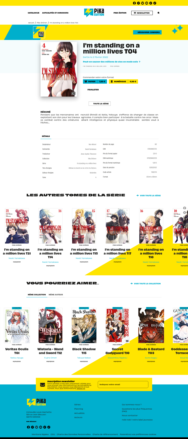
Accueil (31, 22)
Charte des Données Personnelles (74, 434)
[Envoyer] (145, 384)
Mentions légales (40, 434)
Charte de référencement (105, 434)
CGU (53, 434)
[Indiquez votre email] (120, 384)
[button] (142, 13)
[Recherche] (159, 13)
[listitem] (134, 3)
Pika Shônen (42, 22)
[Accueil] (94, 13)
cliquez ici (81, 388)
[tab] (33, 13)
